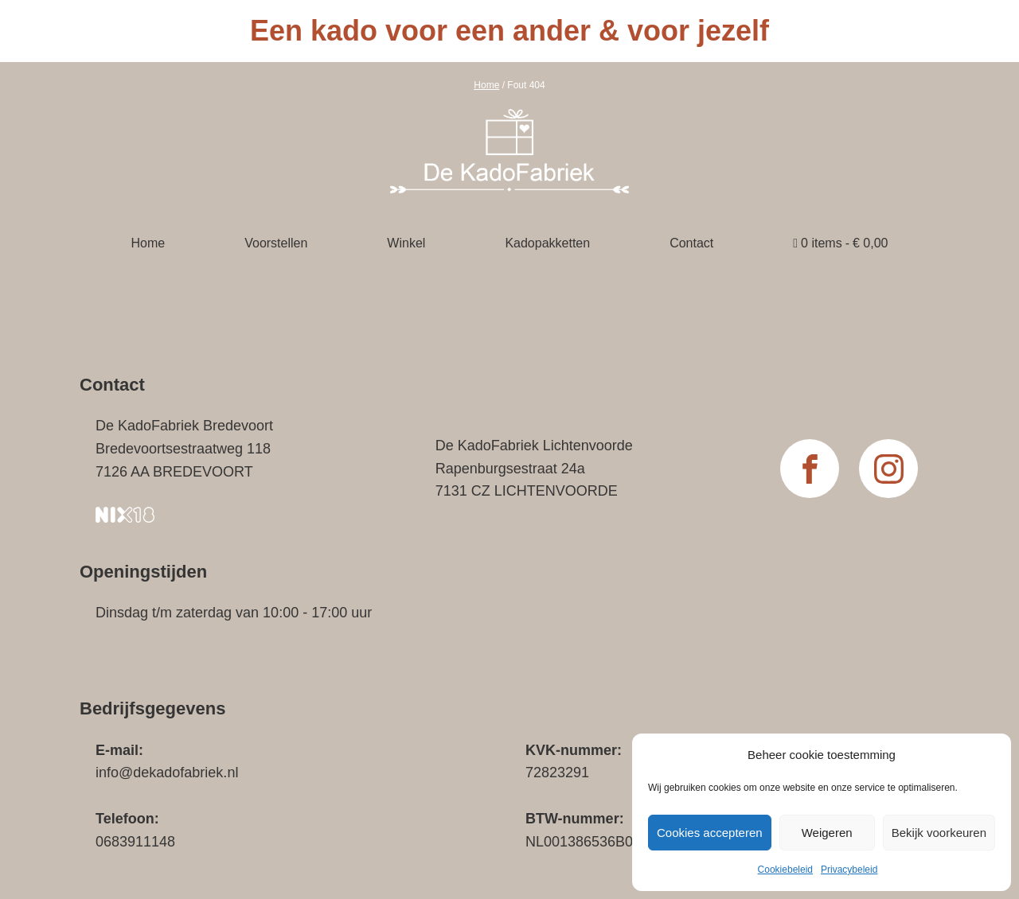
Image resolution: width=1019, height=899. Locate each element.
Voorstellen (275, 243)
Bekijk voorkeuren (939, 832)
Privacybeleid (849, 869)
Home (486, 85)
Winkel (406, 243)
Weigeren (827, 832)
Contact (691, 243)
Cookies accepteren (710, 832)
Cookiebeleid (785, 869)
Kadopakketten (547, 243)
